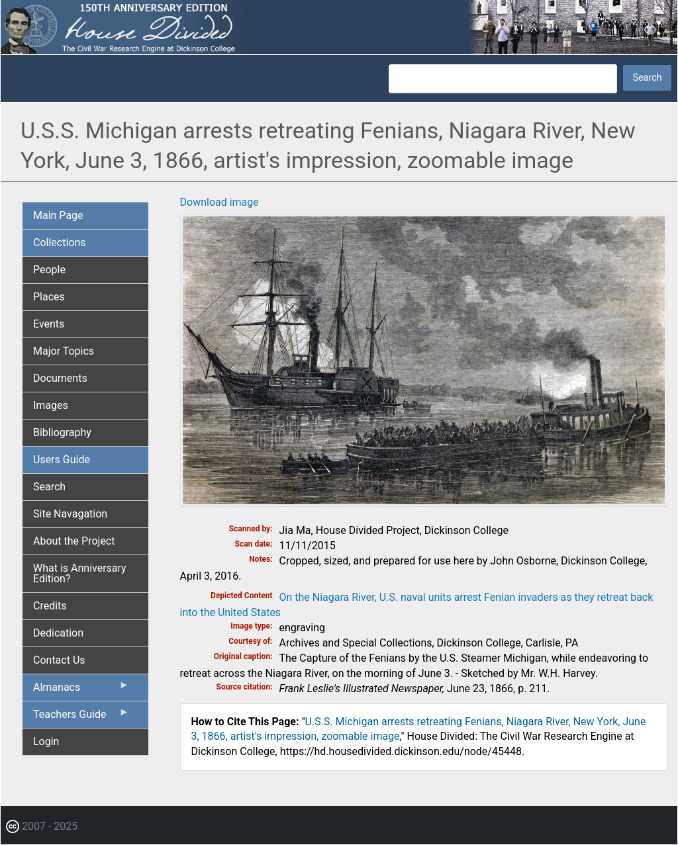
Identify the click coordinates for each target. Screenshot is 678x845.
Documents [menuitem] (60, 378)
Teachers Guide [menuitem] (81, 717)
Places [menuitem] (49, 296)
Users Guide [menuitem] (61, 459)
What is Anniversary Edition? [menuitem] (79, 573)
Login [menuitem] (46, 741)
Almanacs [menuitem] (81, 690)
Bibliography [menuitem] (62, 432)
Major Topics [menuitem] (63, 351)
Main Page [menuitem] (58, 215)
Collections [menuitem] (59, 242)
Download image (219, 202)
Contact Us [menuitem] (59, 660)
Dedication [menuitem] (58, 633)
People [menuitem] (49, 269)
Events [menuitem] (48, 324)
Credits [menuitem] (50, 606)
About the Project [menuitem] (74, 541)
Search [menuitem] (49, 486)
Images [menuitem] (50, 405)
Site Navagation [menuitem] (70, 514)
